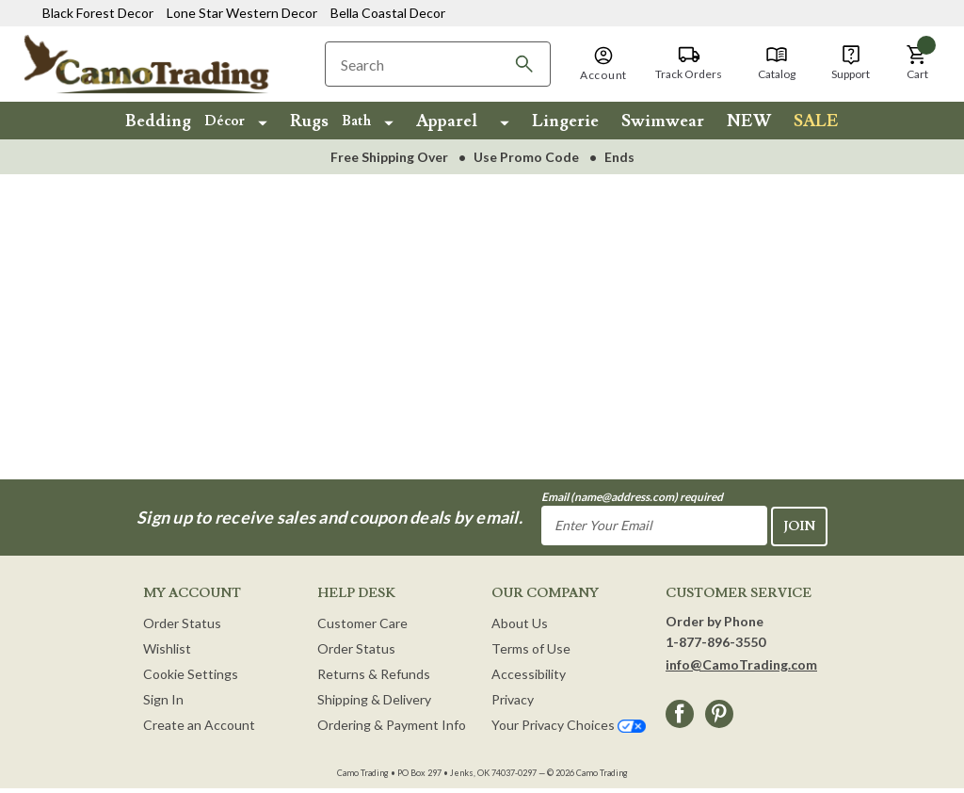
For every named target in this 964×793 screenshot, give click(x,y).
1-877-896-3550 (715, 641)
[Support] (850, 63)
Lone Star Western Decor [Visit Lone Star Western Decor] (242, 13)
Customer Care (362, 622)
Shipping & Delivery (374, 698)
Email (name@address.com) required (632, 497)
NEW (749, 121)
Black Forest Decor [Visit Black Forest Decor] (97, 13)
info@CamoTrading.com (741, 663)
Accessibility (528, 673)
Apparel (446, 121)
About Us (519, 622)
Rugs (309, 121)
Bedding (158, 121)
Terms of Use (530, 647)
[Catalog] (776, 63)
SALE (816, 121)
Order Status (182, 622)
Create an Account (199, 724)
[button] (603, 65)
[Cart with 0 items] (917, 63)
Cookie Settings (190, 673)
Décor (224, 121)
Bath (356, 121)
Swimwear (662, 121)
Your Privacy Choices (568, 724)
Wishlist (167, 647)
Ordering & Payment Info (391, 724)
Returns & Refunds (373, 673)
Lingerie (565, 121)
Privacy (512, 698)
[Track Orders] (689, 63)
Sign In (163, 698)
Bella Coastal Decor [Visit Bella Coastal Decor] (387, 13)
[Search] (524, 64)
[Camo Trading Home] (162, 63)
